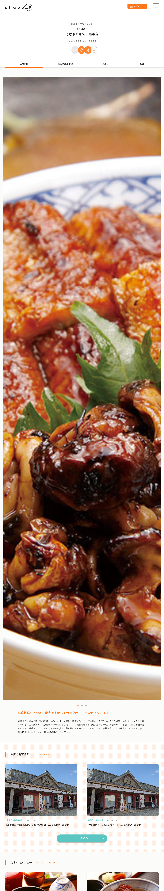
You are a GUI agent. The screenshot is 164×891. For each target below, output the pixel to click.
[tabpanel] (82, 390)
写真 (142, 65)
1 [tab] (78, 707)
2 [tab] (82, 707)
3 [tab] (86, 707)
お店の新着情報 (65, 65)
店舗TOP (24, 65)
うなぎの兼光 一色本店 (82, 34)
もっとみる (82, 840)
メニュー (106, 65)
